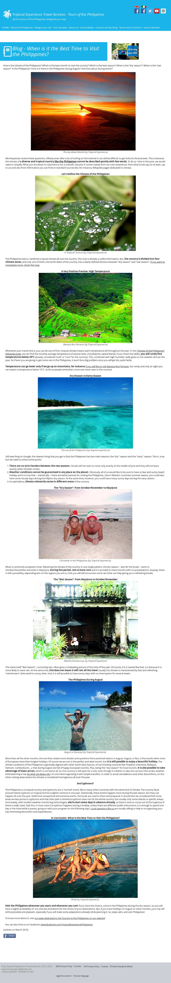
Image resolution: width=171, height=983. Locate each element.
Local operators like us (102, 808)
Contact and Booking (106, 27)
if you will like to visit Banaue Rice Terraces (107, 366)
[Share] (9, 936)
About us (73, 27)
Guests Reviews (151, 27)
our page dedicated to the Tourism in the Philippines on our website (70, 918)
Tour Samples (60, 27)
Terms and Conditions (130, 27)
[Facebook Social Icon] (136, 11)
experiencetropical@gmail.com (16, 969)
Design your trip (43, 27)
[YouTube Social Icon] (156, 11)
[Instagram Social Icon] (163, 11)
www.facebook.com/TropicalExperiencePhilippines (66, 924)
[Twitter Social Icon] (150, 11)
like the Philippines (65, 161)
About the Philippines (22, 27)
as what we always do (38, 774)
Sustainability (87, 27)
